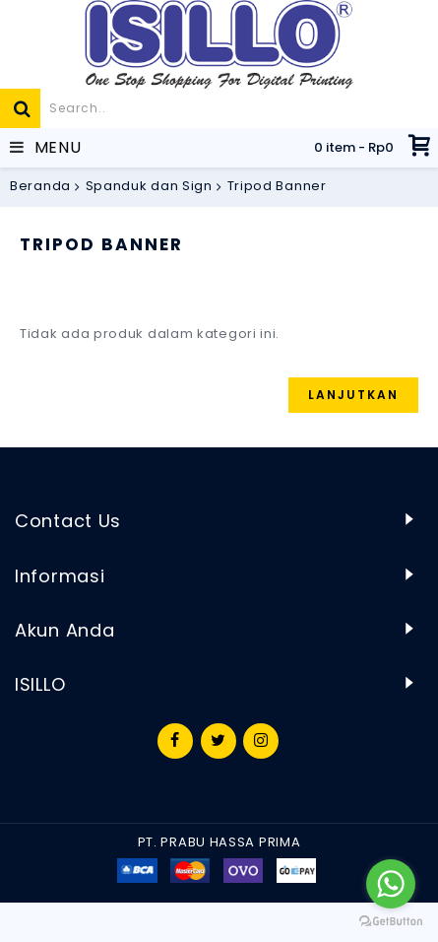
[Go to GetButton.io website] (390, 921)
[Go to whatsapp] (390, 883)
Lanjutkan (353, 394)
